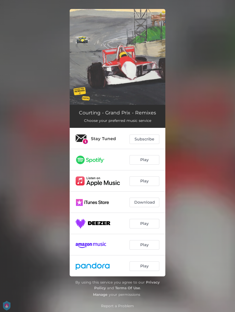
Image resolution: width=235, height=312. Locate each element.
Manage (100, 294)
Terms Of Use (127, 288)
